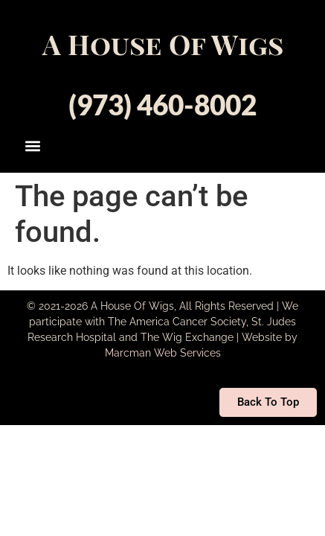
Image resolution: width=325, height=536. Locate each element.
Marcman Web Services (163, 353)
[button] (32, 145)
